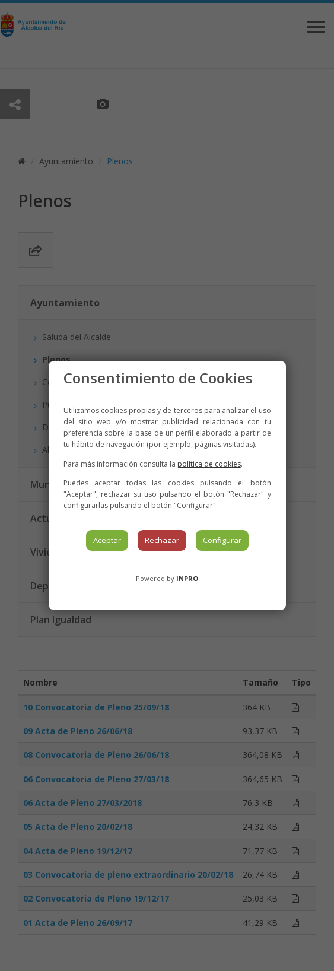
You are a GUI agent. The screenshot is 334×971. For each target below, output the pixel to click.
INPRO (187, 578)
